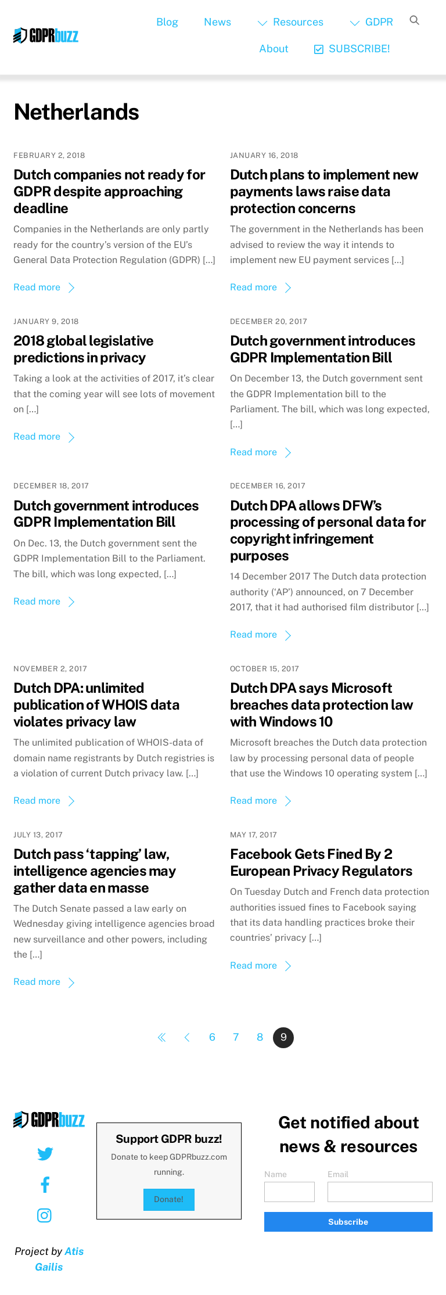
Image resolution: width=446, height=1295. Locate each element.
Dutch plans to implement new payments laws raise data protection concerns (324, 191)
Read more (36, 287)
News (217, 22)
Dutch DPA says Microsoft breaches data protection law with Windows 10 (321, 704)
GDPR (371, 22)
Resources (290, 22)
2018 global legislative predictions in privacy (83, 348)
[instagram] (47, 1215)
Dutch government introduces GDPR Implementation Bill (323, 348)
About (274, 48)
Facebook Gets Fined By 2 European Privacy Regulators (321, 862)
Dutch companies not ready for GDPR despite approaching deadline (109, 191)
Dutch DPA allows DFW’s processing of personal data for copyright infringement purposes (328, 530)
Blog (167, 22)
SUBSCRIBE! (352, 48)
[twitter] (47, 1153)
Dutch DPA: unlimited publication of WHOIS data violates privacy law (96, 704)
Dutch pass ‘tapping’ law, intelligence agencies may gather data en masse (94, 870)
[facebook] (47, 1184)
